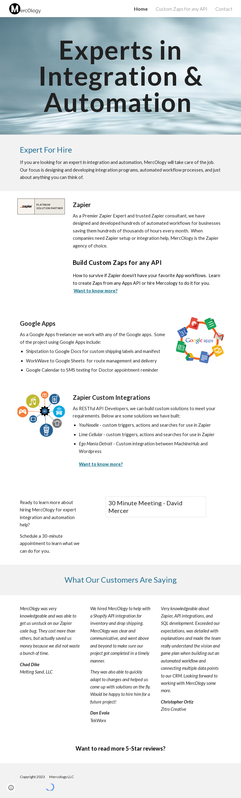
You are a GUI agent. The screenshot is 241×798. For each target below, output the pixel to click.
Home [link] (141, 9)
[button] (11, 787)
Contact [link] (223, 9)
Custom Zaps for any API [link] (181, 9)
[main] (120, 75)
